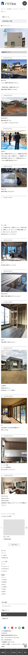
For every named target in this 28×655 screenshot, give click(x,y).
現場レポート (5, 610)
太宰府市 (4, 579)
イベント (8, 652)
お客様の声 (5, 618)
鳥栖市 (4, 591)
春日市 (4, 584)
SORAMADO (5, 568)
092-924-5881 (15, 637)
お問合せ (20, 652)
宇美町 (4, 589)
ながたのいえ (5, 566)
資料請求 (14, 652)
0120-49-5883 (7, 637)
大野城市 (4, 586)
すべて (4, 553)
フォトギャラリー (6, 606)
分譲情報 (3, 652)
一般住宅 (4, 555)
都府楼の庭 (5, 557)
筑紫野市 (4, 582)
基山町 (4, 594)
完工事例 (4, 614)
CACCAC (4, 571)
